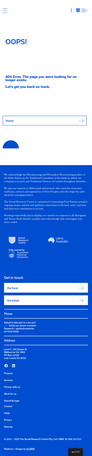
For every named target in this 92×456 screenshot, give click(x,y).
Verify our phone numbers (22, 325)
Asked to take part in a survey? (20, 322)
